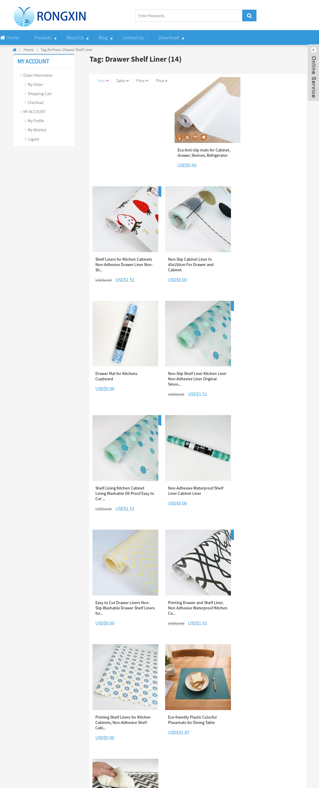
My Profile (36, 120)
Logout (33, 139)
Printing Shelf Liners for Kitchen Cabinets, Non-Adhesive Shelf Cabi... (267, 492)
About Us (75, 37)
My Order (35, 84)
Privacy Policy (177, 718)
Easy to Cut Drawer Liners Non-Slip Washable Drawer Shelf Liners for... (125, 492)
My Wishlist (37, 130)
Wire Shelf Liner (291, 778)
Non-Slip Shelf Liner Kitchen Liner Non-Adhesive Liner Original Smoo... (124, 378)
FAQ (7, 727)
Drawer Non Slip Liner (63, 779)
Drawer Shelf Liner (208, 778)
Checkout (35, 102)
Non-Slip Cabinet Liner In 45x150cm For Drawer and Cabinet (190, 264)
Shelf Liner (20, 778)
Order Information (38, 75)
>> (108, 637)
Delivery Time (123, 699)
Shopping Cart (39, 93)
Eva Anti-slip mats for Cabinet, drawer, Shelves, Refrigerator (206, 152)
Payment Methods (127, 709)
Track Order (67, 699)
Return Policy (123, 718)
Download (169, 37)
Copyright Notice (180, 699)
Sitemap (210, 770)
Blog (103, 37)
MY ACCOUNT (34, 111)
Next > (100, 637)
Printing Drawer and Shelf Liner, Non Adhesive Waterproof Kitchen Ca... (197, 492)
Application (13, 718)
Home (13, 37)
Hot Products (190, 770)
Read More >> (228, 715)
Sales (123, 81)
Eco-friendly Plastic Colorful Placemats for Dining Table (119, 604)
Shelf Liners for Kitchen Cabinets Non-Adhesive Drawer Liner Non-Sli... (124, 264)
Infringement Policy (182, 709)
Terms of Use (177, 727)
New (103, 81)
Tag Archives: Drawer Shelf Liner (66, 49)
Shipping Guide (124, 727)
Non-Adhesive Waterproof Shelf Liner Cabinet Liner (267, 375)
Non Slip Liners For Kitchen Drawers (133, 779)
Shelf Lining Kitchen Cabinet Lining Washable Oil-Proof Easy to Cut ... (197, 378)
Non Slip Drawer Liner (254, 780)
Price (144, 81)
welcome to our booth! (236, 701)
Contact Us (133, 37)
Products (42, 37)
